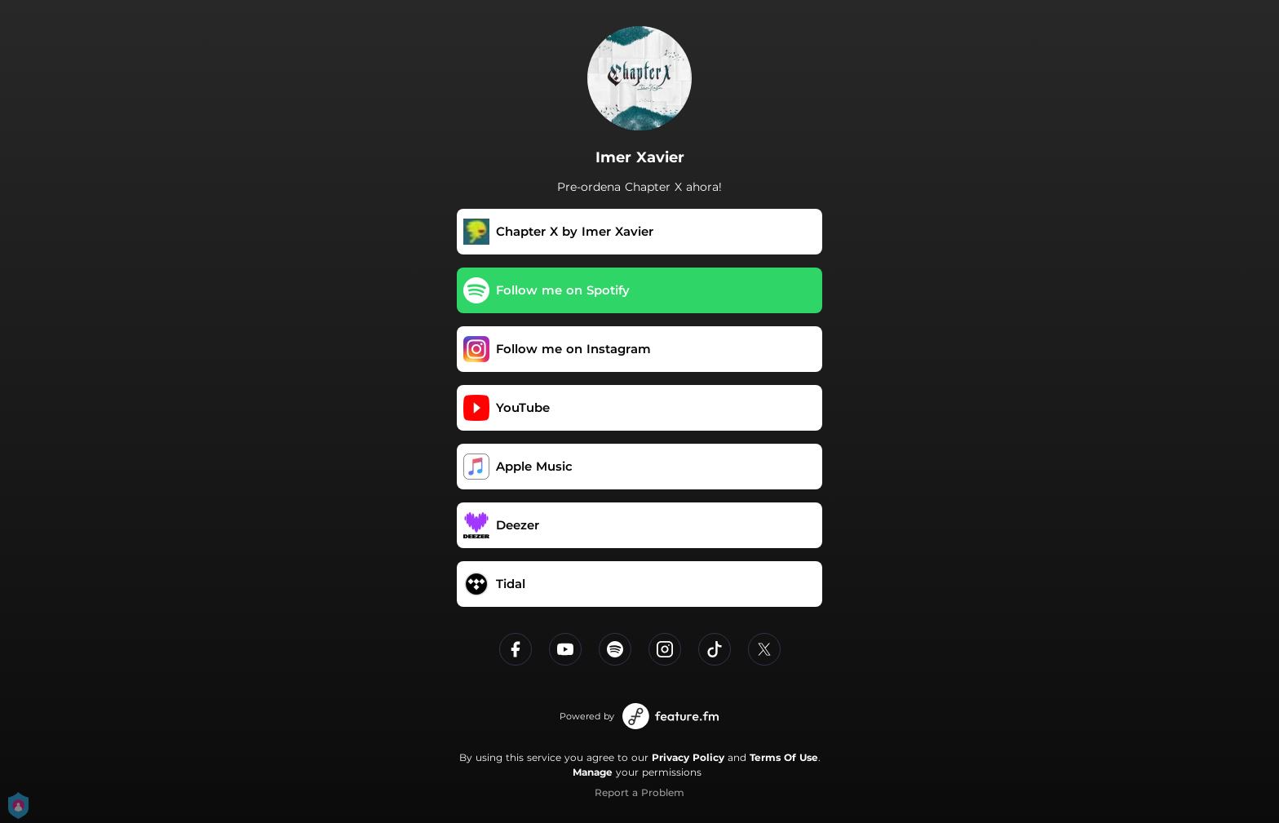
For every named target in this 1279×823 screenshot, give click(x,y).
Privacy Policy (688, 757)
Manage (593, 772)
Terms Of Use (784, 757)
